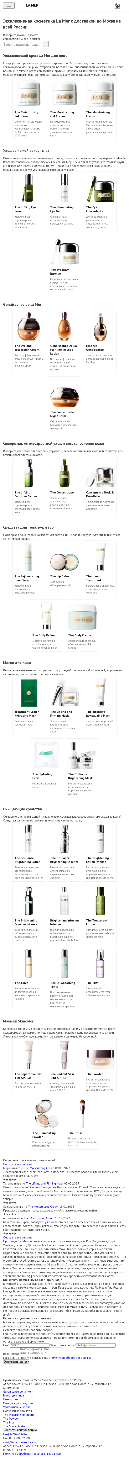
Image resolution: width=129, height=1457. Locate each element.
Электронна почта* (62, 1345)
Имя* (6, 1345)
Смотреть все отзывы (17, 1164)
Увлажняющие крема (16, 1408)
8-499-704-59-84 (15, 1436)
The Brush (9, 1424)
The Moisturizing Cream (39, 1168)
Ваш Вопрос (11, 1355)
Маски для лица (13, 1397)
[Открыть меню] (9, 6)
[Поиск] (22, 45)
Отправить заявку (16, 1363)
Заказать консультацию (20, 1431)
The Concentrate (14, 1428)
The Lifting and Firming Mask (44, 1183)
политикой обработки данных (71, 1359)
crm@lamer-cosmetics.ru (19, 1443)
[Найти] (46, 44)
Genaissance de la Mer (17, 1393)
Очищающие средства (18, 1405)
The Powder (11, 1420)
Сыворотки (10, 1401)
